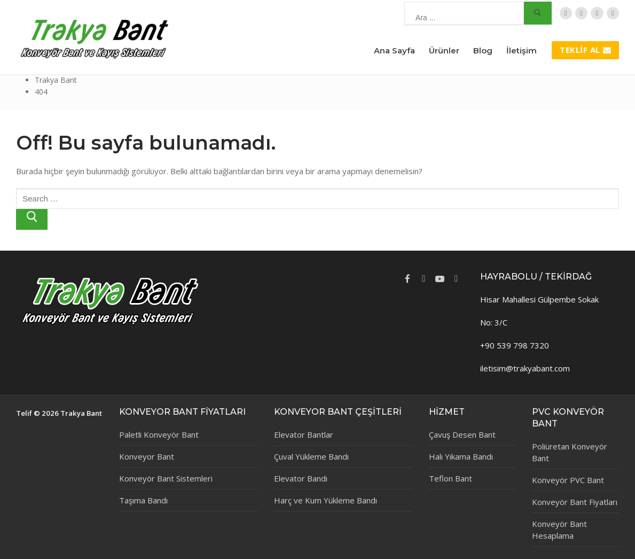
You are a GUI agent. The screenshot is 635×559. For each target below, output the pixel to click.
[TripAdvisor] (597, 13)
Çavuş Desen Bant (462, 434)
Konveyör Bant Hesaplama (559, 529)
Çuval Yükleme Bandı (311, 456)
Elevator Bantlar (303, 434)
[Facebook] (581, 13)
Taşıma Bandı (143, 500)
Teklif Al (585, 49)
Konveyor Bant (146, 456)
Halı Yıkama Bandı (461, 456)
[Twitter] (566, 13)
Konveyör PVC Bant (568, 480)
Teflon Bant (450, 478)
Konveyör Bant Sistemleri (166, 478)
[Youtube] (439, 278)
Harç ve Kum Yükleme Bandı (325, 500)
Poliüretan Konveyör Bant (569, 452)
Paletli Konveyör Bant (159, 434)
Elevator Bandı (300, 478)
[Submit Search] (538, 13)
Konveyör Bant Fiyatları (574, 501)
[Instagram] (613, 13)
